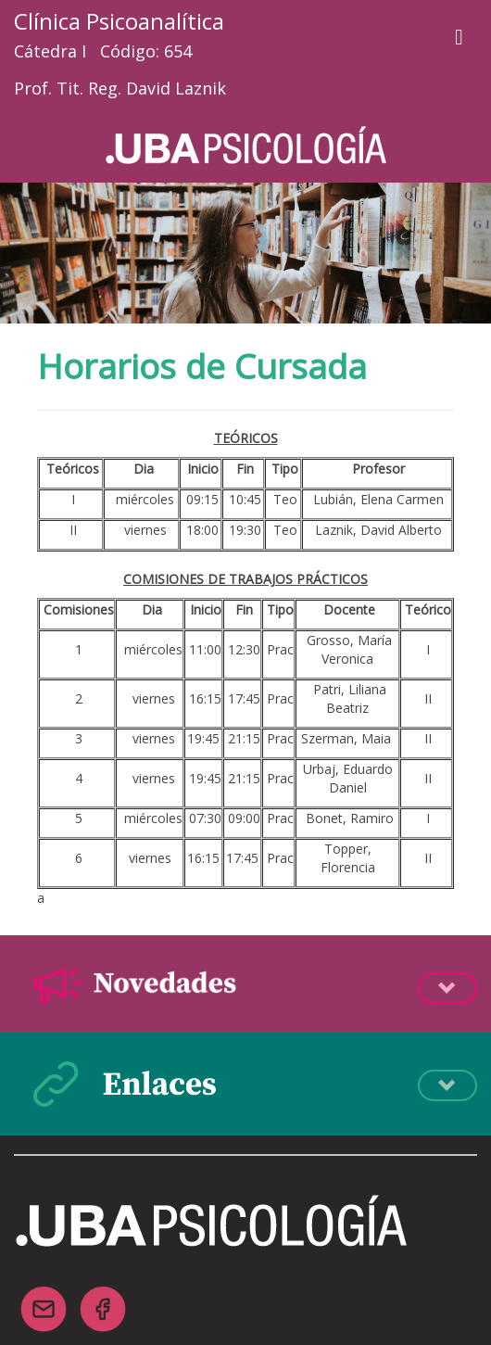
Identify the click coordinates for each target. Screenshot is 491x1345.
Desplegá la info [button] (447, 988)
